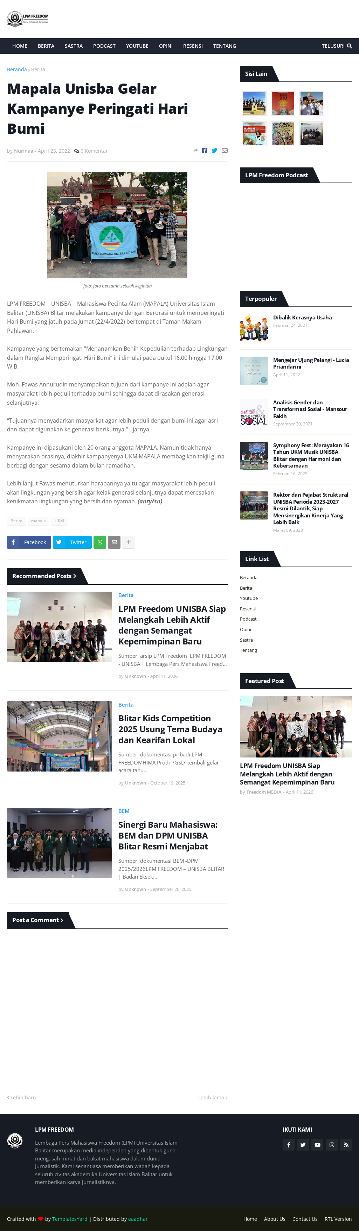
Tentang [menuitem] (224, 45)
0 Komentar (94, 150)
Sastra (246, 640)
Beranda (17, 69)
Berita (38, 69)
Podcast (248, 619)
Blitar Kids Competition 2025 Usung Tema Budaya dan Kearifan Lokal (170, 729)
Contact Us (305, 1219)
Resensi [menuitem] (193, 45)
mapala (38, 521)
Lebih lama (211, 1097)
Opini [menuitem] (166, 45)
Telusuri (333, 45)
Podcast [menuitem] (104, 45)
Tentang (248, 650)
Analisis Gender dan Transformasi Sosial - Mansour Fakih (310, 409)
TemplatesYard (70, 1219)
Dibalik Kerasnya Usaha (302, 317)
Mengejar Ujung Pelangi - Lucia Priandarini (311, 363)
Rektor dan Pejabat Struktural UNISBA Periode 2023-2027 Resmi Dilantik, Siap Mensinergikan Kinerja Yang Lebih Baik (310, 508)
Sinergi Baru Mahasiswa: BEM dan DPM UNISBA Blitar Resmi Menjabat (168, 835)
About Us (274, 1219)
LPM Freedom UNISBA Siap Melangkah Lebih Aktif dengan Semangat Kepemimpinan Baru (172, 625)
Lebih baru (23, 1097)
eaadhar (138, 1219)
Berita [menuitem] (46, 45)
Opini (245, 629)
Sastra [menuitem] (74, 45)
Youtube (249, 598)
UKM (59, 521)
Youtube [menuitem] (137, 45)
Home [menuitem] (19, 45)
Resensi (248, 608)
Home (250, 1219)
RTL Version (338, 1219)
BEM (124, 810)
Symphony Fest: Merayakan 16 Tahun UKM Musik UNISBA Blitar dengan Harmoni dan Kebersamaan (311, 455)
